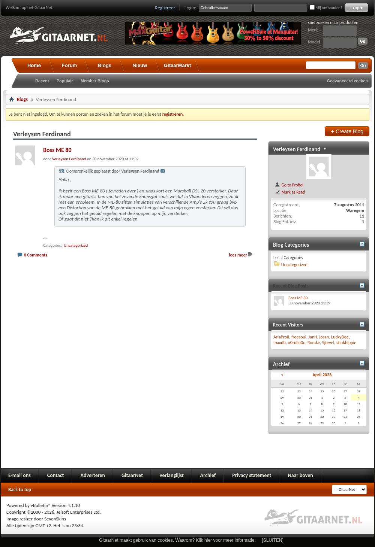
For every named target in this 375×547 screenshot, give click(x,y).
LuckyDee (340, 337)
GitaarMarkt (177, 65)
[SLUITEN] (273, 540)
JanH (312, 337)
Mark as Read (289, 192)
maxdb (279, 342)
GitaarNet (132, 475)
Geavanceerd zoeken (347, 81)
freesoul (298, 337)
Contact (55, 475)
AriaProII (281, 337)
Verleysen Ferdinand (296, 149)
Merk (313, 30)
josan (324, 337)
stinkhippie (346, 342)
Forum (69, 65)
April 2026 (322, 374)
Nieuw (140, 65)
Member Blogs (95, 81)
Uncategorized (76, 245)
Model (314, 42)
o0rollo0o (297, 342)
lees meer (238, 255)
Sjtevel (328, 342)
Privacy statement (251, 475)
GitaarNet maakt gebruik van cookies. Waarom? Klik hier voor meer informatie (176, 540)
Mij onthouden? (326, 7)
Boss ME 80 (57, 150)
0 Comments (35, 255)
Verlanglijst (171, 475)
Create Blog (347, 131)
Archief (208, 475)
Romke (314, 342)
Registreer (165, 7)
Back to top (19, 489)
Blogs (104, 65)
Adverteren (92, 475)
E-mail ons (19, 475)
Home (34, 65)
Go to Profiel (288, 185)
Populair (65, 81)
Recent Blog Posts (291, 286)
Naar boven (300, 475)
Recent (42, 81)
